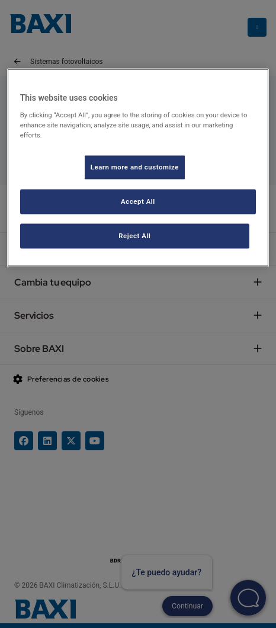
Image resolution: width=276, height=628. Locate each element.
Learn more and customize (135, 166)
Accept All (138, 201)
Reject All (134, 235)
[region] (138, 168)
